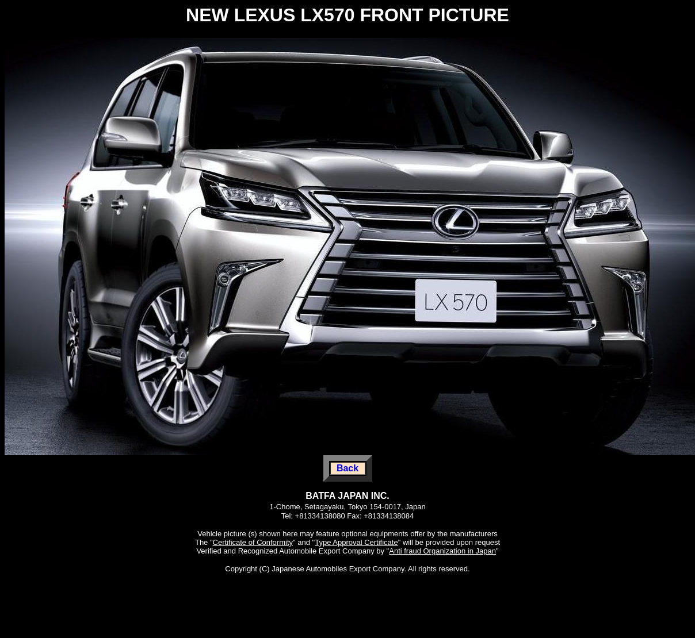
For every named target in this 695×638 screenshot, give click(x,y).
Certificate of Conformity (253, 542)
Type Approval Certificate (356, 542)
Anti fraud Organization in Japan (442, 551)
